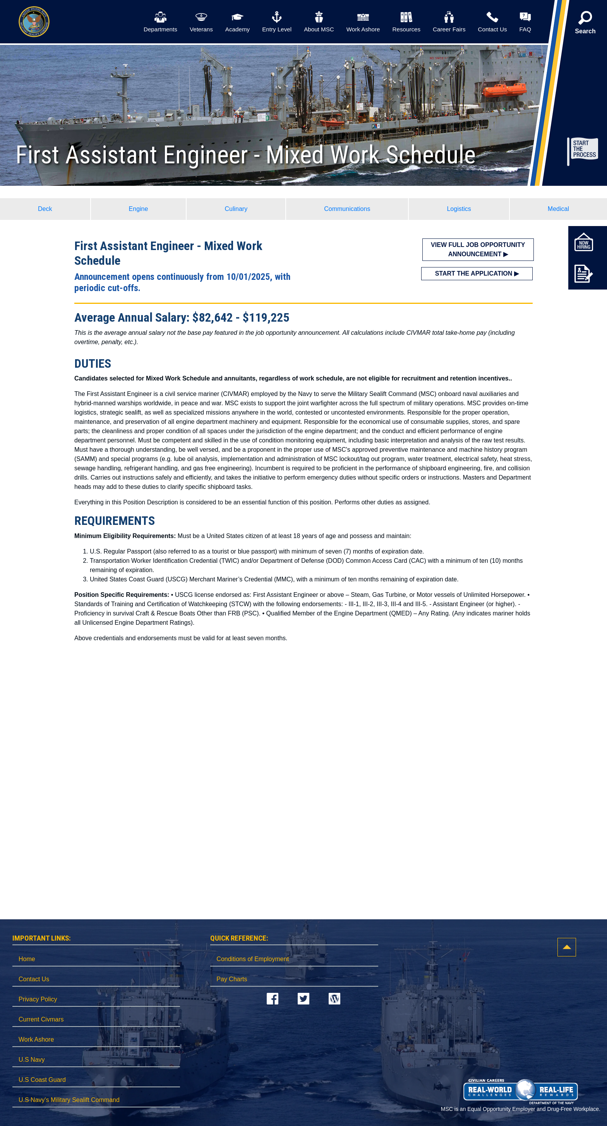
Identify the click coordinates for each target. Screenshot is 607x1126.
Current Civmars (41, 1019)
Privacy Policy (38, 999)
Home (27, 959)
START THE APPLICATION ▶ (477, 273)
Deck (45, 209)
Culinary (236, 209)
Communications (347, 209)
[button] (585, 25)
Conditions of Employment (252, 959)
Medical (558, 209)
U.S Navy (32, 1059)
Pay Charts (231, 979)
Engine (138, 209)
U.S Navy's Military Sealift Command (69, 1100)
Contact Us (34, 979)
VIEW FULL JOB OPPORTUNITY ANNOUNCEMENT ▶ (478, 249)
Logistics (459, 209)
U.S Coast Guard (42, 1079)
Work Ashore (36, 1039)
